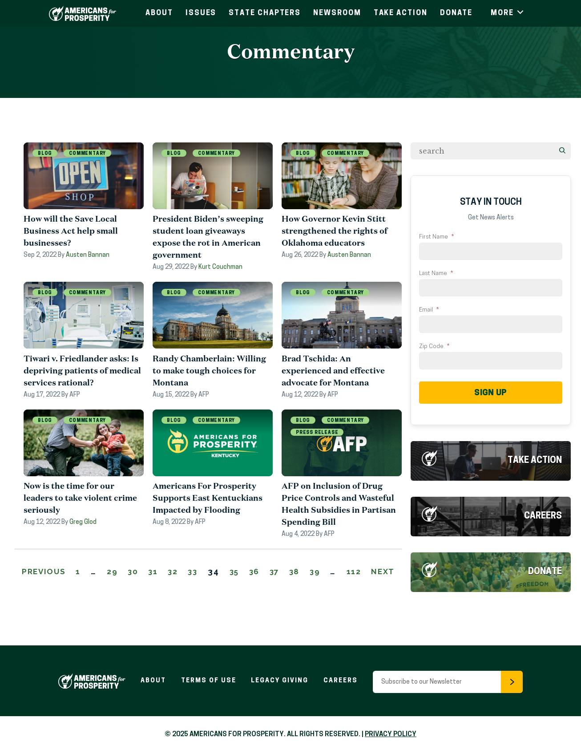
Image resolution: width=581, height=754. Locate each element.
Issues (201, 13)
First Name (436, 237)
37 (296, 572)
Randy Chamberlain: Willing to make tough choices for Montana (209, 370)
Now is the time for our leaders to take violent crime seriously (80, 498)
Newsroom (337, 13)
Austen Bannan (87, 255)
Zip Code (434, 346)
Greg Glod (83, 523)
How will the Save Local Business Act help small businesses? (71, 231)
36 (274, 572)
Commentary (87, 153)
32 (187, 572)
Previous (51, 572)
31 (166, 572)
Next (208, 584)
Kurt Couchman (220, 267)
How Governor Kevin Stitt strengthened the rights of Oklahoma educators (334, 231)
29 (122, 572)
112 (379, 572)
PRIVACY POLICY (390, 734)
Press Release (317, 433)
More (508, 13)
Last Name (436, 273)
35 (252, 572)
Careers (543, 516)
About (159, 13)
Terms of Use (208, 680)
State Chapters (265, 13)
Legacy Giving (280, 680)
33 (209, 572)
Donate (456, 13)
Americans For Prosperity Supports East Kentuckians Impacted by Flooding (207, 498)
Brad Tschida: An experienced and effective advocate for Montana (333, 370)
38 (318, 572)
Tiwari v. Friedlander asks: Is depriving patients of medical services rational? (82, 370)
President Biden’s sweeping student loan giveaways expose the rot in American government (208, 237)
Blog (45, 153)
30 (144, 572)
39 (340, 572)
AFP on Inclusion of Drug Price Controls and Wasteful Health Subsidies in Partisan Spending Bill (339, 504)
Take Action (401, 13)
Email (429, 310)
